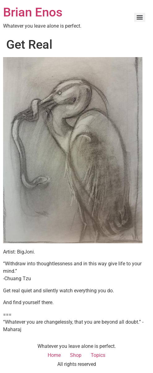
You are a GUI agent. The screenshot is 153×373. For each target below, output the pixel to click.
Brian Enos (33, 12)
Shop (75, 355)
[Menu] (139, 17)
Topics (98, 355)
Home (54, 355)
